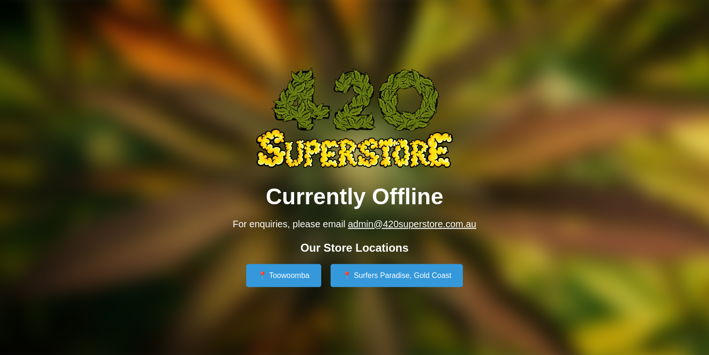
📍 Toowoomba (283, 276)
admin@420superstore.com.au (412, 224)
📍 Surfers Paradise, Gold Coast (397, 276)
